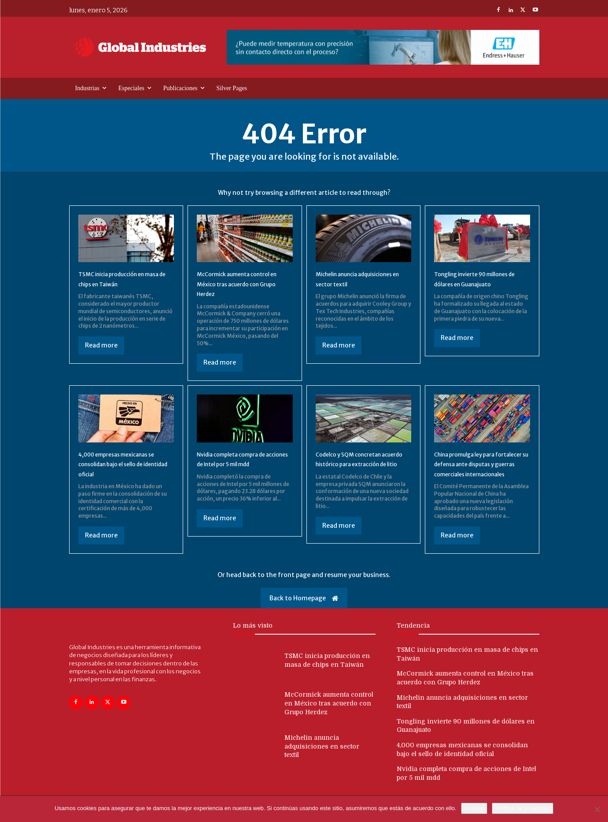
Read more (101, 345)
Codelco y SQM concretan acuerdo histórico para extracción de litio (358, 463)
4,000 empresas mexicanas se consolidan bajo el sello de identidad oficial (125, 463)
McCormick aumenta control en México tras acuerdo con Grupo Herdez (243, 283)
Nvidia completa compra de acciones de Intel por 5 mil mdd (242, 463)
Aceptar (474, 808)
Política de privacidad (522, 808)
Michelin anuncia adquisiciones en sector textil (354, 283)
